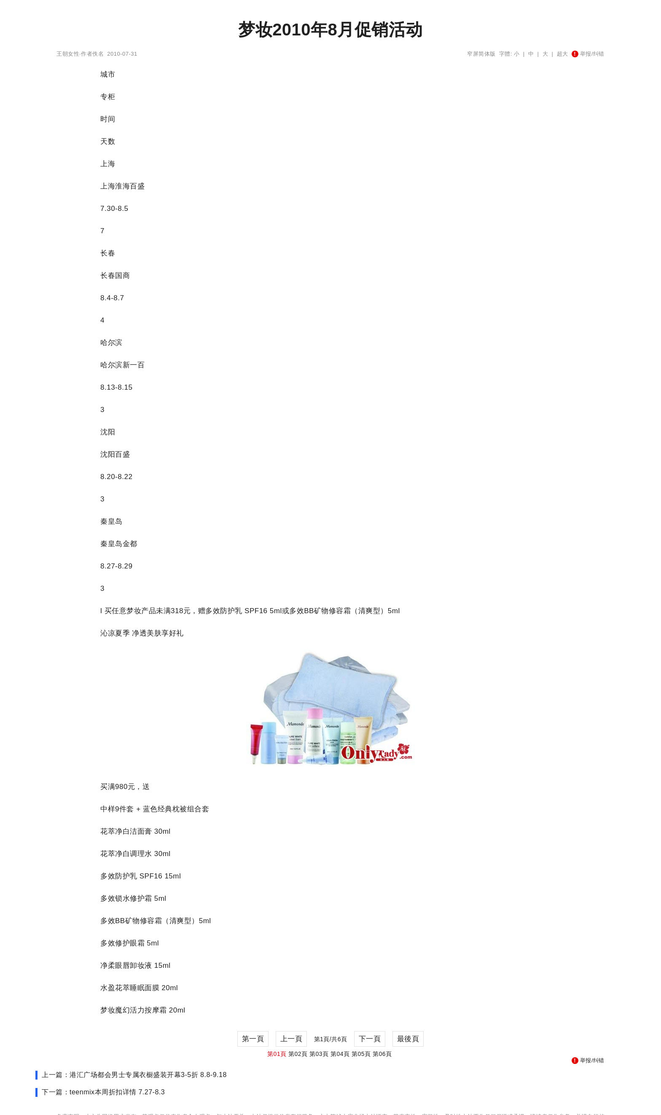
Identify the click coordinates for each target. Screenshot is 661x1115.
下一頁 (370, 1039)
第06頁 (382, 1053)
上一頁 (291, 1039)
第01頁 (277, 1053)
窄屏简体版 (481, 54)
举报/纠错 (588, 54)
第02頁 (298, 1053)
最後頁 (408, 1039)
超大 (562, 54)
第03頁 (319, 1053)
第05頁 (361, 1053)
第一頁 (253, 1039)
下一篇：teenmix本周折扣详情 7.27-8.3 (103, 1092)
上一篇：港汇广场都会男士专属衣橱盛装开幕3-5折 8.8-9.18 (134, 1074)
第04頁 (340, 1053)
